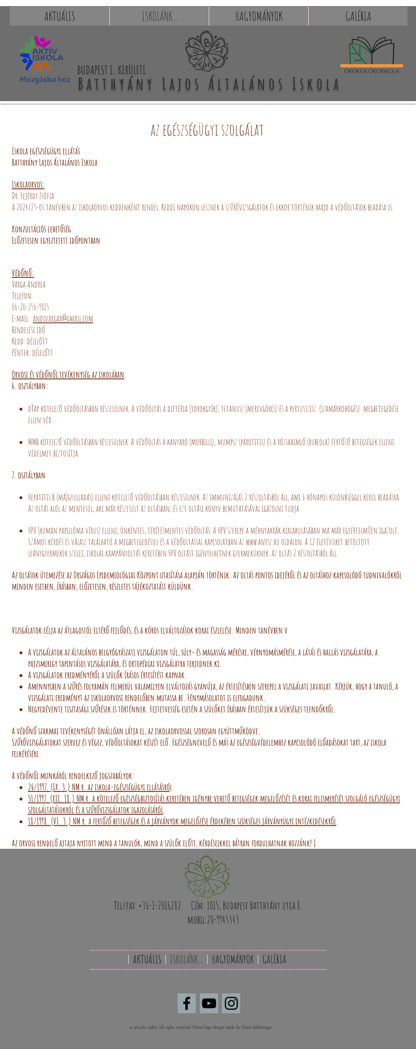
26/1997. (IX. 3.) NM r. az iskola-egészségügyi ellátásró (99, 786)
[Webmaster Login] (375, 1027)
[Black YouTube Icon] (209, 1003)
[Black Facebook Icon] (186, 1003)
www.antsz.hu (263, 541)
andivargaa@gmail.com (63, 318)
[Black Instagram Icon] (231, 1003)
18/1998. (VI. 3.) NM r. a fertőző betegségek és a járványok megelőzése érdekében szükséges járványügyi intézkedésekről (182, 820)
